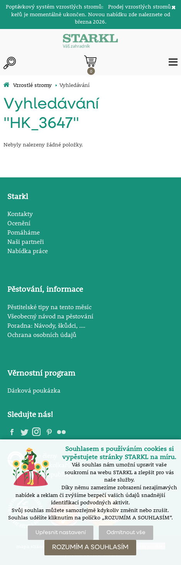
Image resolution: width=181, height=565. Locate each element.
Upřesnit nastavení (61, 532)
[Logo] (90, 42)
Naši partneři (25, 241)
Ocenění (18, 223)
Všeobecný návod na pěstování (50, 316)
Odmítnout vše (126, 532)
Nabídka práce (27, 251)
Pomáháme (23, 232)
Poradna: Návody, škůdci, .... (46, 325)
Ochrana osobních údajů (41, 334)
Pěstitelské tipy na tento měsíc (49, 307)
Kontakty (20, 213)
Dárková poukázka (34, 390)
